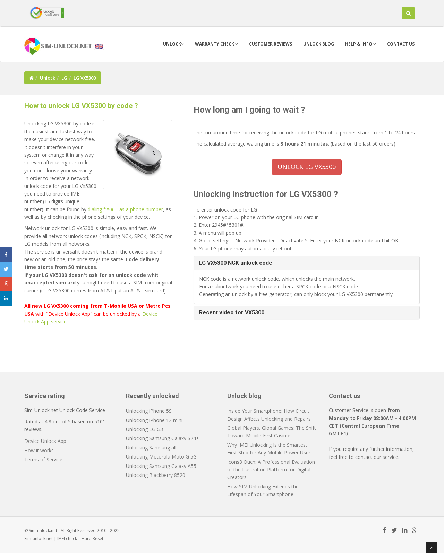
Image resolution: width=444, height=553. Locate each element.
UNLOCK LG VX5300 (307, 167)
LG (64, 78)
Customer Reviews (270, 44)
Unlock (173, 44)
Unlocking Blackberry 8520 (155, 475)
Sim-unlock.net (38, 539)
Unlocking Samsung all (151, 447)
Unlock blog (318, 44)
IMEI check (67, 539)
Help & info (360, 44)
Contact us (401, 44)
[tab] (307, 263)
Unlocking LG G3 (144, 429)
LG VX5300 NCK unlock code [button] (235, 262)
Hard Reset (92, 539)
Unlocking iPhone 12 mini (154, 420)
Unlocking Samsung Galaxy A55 (161, 466)
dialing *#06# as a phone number (125, 209)
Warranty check (216, 44)
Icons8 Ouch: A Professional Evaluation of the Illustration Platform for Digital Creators (271, 470)
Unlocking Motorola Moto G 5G (161, 456)
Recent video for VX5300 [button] (231, 312)
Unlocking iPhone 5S (149, 410)
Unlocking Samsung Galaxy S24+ (162, 438)
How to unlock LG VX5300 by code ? (81, 105)
